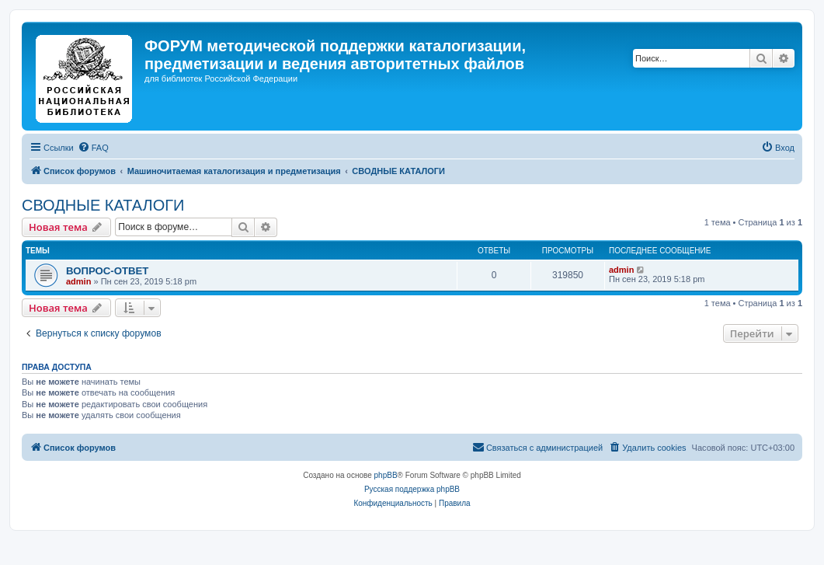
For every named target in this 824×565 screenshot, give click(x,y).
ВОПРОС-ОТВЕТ (107, 271)
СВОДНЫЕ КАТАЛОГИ (103, 205)
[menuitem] (93, 147)
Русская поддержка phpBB (412, 489)
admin (78, 281)
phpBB (386, 475)
